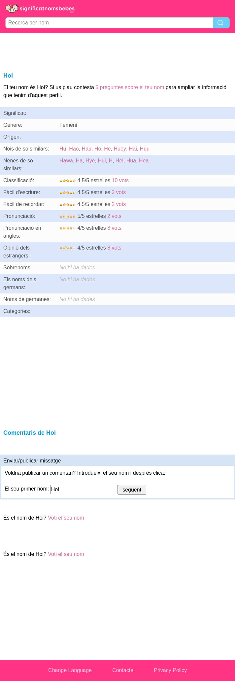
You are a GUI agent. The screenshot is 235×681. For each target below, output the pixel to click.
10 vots (120, 180)
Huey (120, 149)
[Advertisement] (117, 51)
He (107, 149)
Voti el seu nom (66, 518)
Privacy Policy (170, 670)
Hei (119, 160)
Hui (102, 160)
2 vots (119, 192)
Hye (90, 160)
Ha (79, 160)
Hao (74, 149)
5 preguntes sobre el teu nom (129, 87)
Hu (62, 149)
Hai (133, 149)
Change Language (70, 670)
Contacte (122, 670)
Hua (131, 160)
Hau (86, 149)
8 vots (114, 228)
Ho (97, 149)
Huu (145, 149)
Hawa (66, 160)
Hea (144, 160)
